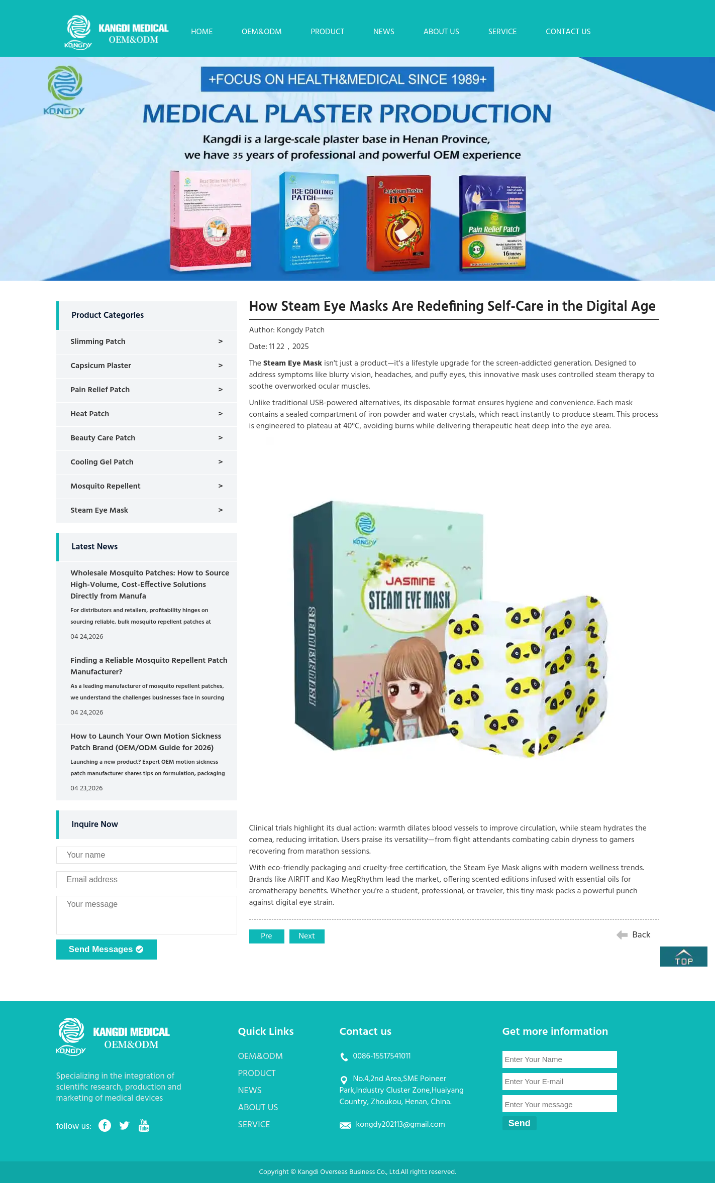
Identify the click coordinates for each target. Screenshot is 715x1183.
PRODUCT (327, 32)
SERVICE (502, 32)
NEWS (383, 32)
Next (306, 936)
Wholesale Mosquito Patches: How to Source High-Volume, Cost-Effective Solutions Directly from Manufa (149, 585)
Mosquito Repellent (105, 486)
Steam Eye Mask (99, 510)
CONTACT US (568, 32)
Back (642, 935)
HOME (202, 32)
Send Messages (106, 950)
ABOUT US (441, 32)
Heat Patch (89, 414)
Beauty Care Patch (102, 438)
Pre (266, 936)
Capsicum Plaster (100, 366)
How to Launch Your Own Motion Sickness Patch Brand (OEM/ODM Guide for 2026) (145, 742)
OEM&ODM (262, 32)
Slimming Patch (98, 341)
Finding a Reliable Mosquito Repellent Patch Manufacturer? (149, 666)
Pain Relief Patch (100, 390)
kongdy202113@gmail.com (400, 1124)
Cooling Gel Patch (102, 462)
